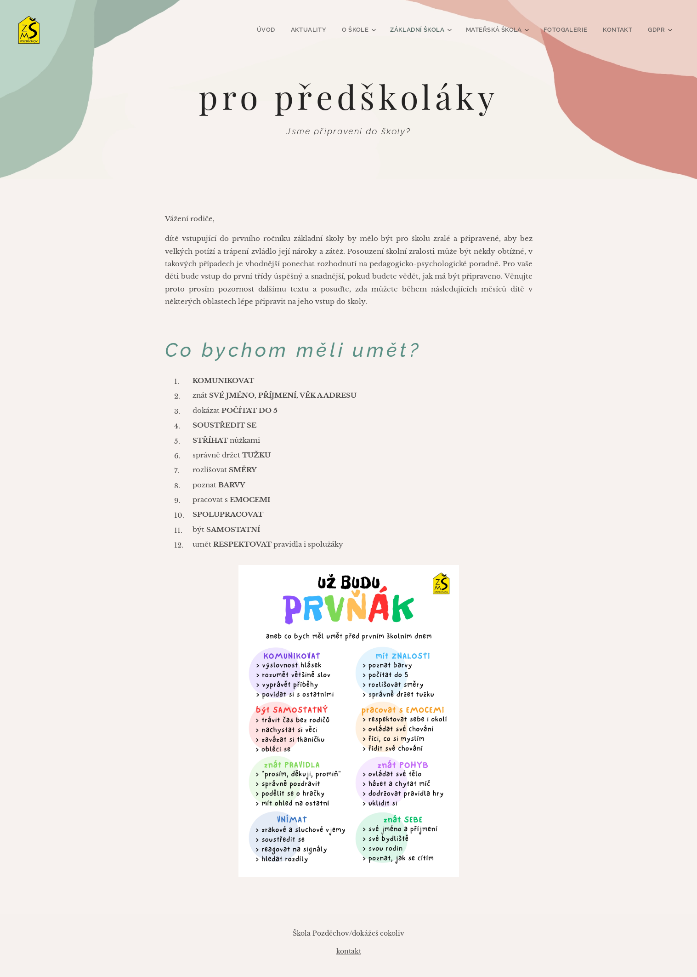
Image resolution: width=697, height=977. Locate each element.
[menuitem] (282, 29)
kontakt (348, 951)
